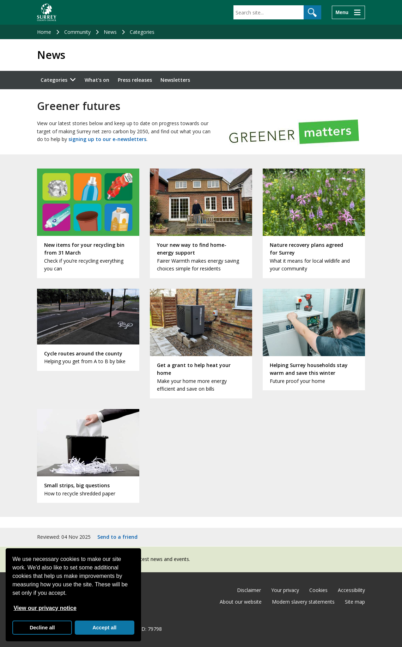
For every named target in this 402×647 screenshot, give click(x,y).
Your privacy (285, 590)
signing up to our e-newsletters (107, 139)
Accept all (104, 627)
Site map (355, 601)
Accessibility (351, 590)
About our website (241, 601)
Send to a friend (117, 536)
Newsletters (175, 80)
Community (77, 32)
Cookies (318, 590)
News (110, 32)
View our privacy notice (44, 608)
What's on (97, 80)
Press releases (135, 80)
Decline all (42, 627)
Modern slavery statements (303, 601)
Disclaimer (249, 590)
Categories (142, 32)
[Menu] (348, 12)
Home (44, 32)
